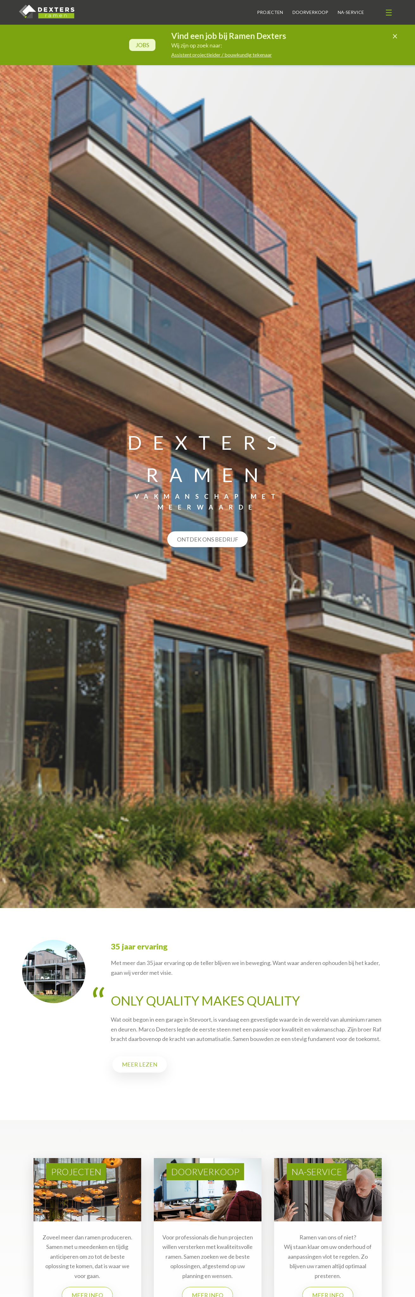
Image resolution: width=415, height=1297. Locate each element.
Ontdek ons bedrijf (207, 539)
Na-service (351, 12)
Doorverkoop (310, 12)
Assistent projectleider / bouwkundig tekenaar (221, 55)
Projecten (270, 12)
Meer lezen (139, 1064)
